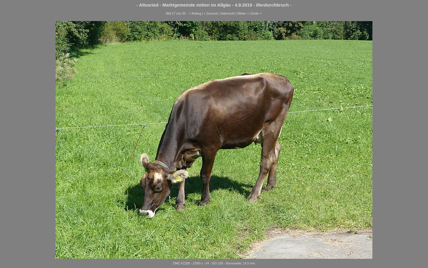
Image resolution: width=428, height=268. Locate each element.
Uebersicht (227, 13)
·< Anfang (194, 13)
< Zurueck (211, 13)
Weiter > (243, 13)
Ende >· (256, 13)
